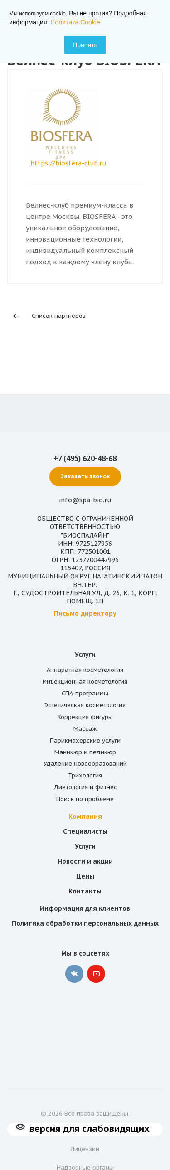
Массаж (85, 729)
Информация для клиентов (85, 908)
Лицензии (85, 1149)
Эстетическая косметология (85, 705)
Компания (85, 816)
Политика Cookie (75, 22)
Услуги (85, 655)
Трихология (85, 775)
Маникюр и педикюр (85, 752)
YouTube (96, 974)
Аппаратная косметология (85, 670)
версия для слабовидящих (89, 1129)
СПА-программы (85, 693)
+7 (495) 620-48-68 (85, 458)
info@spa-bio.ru (85, 500)
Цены (85, 876)
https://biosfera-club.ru (68, 163)
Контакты (85, 891)
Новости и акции (85, 861)
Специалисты (85, 831)
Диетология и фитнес (85, 787)
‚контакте (74, 974)
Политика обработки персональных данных (85, 923)
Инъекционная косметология (85, 681)
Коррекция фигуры (85, 717)
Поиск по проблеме (85, 799)
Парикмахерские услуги (85, 740)
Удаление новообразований (85, 763)
